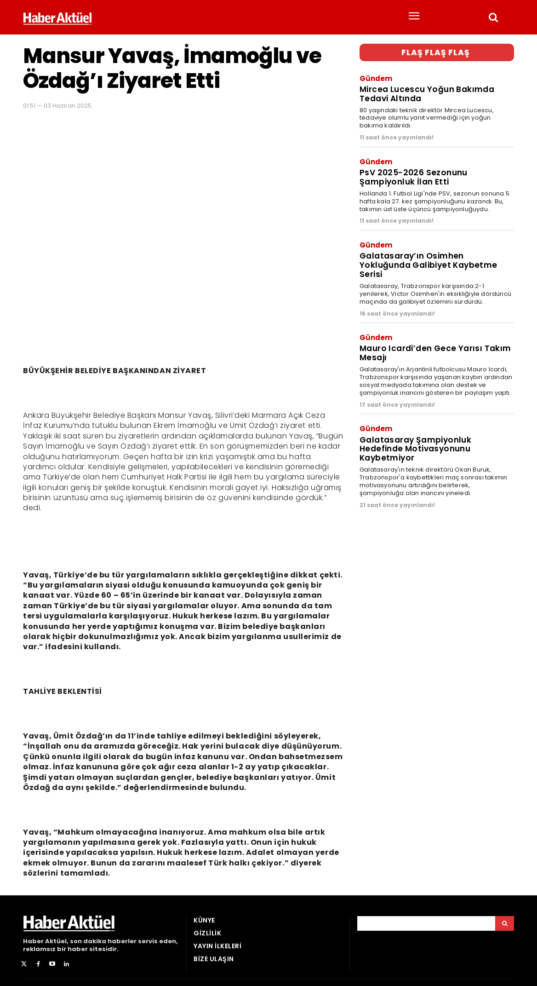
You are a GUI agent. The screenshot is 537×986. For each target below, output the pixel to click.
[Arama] (504, 923)
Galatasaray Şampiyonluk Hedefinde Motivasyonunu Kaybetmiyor (415, 445)
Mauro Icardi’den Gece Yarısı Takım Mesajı (435, 350)
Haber (33, 941)
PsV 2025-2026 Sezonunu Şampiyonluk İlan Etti (412, 176)
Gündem (376, 78)
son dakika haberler (103, 941)
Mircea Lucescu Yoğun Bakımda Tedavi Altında (427, 93)
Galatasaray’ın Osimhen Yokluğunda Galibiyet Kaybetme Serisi (428, 263)
